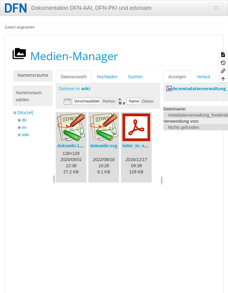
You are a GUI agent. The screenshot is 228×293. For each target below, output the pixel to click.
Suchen (135, 76)
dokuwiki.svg (103, 145)
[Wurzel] (25, 112)
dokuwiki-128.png (75, 145)
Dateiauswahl (73, 76)
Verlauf (203, 76)
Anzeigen (177, 76)
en (24, 127)
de (24, 120)
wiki (25, 134)
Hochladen (107, 76)
